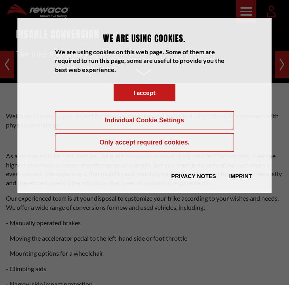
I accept (144, 92)
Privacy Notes (193, 176)
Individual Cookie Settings (144, 120)
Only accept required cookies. (144, 142)
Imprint (240, 176)
